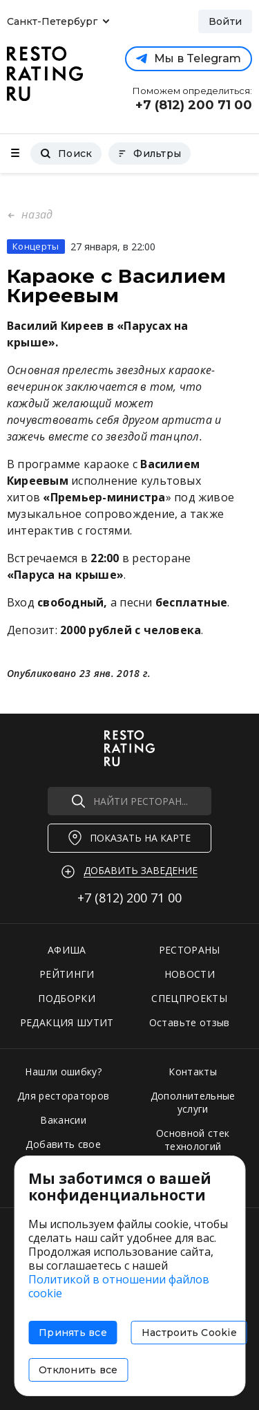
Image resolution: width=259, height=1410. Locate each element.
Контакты (193, 1071)
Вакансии (63, 1119)
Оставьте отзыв (189, 1022)
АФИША (67, 949)
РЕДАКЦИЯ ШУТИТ (67, 1022)
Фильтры (149, 153)
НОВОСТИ (189, 974)
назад (35, 214)
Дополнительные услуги (193, 1102)
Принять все (73, 1332)
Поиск (66, 153)
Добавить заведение (141, 870)
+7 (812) (129, 897)
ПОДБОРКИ (66, 998)
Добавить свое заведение (63, 1151)
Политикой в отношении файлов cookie (118, 1286)
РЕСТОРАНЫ (189, 949)
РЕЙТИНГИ (67, 974)
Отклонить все (78, 1370)
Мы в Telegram (188, 58)
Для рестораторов (63, 1095)
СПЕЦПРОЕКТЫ (189, 998)
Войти (225, 21)
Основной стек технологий (193, 1139)
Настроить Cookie (189, 1332)
